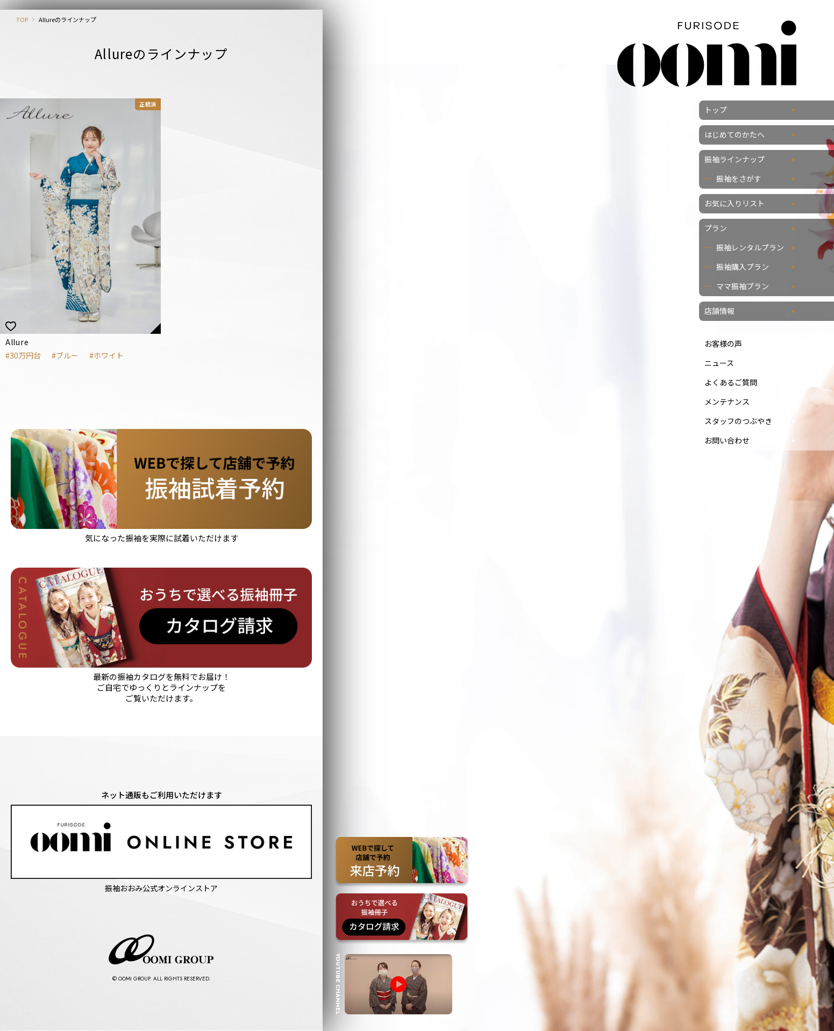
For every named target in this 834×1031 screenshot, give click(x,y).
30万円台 (25, 355)
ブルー (67, 355)
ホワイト (109, 355)
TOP (22, 19)
